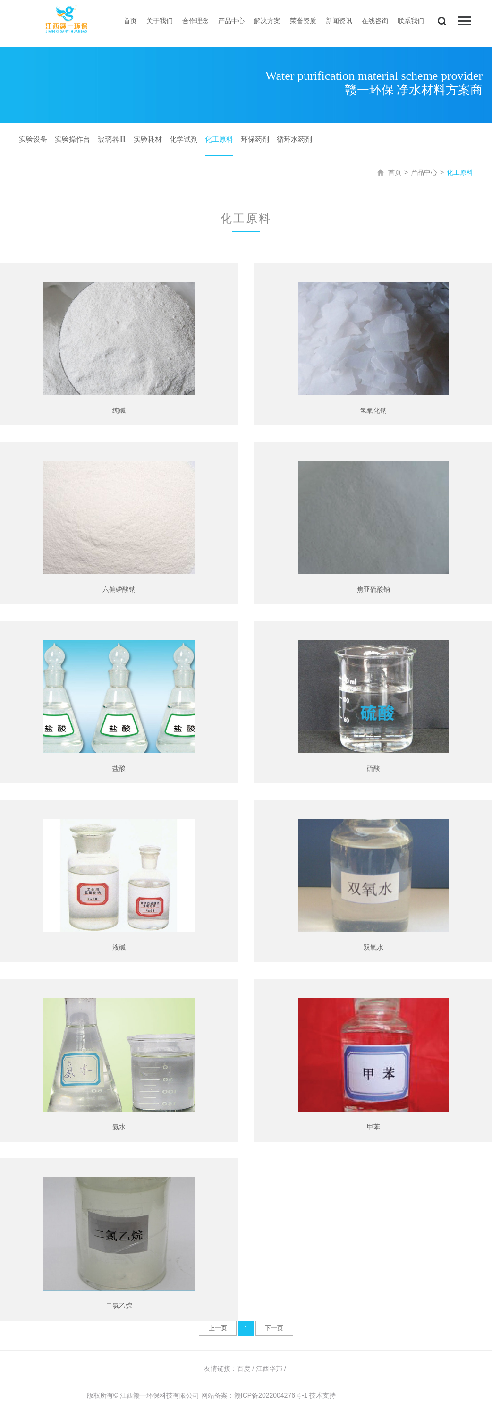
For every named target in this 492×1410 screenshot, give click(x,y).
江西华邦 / (272, 1368)
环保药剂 (255, 139)
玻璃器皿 (112, 139)
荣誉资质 (303, 21)
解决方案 (267, 21)
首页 (130, 21)
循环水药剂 (294, 139)
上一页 (218, 1328)
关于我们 (159, 21)
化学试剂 (184, 139)
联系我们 (411, 21)
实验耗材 (148, 139)
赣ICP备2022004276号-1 (271, 1395)
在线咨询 (375, 21)
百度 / (246, 1368)
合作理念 (195, 21)
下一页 (274, 1328)
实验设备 (33, 139)
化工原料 (219, 139)
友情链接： (220, 1368)
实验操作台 (72, 139)
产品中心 (231, 21)
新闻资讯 (339, 21)
